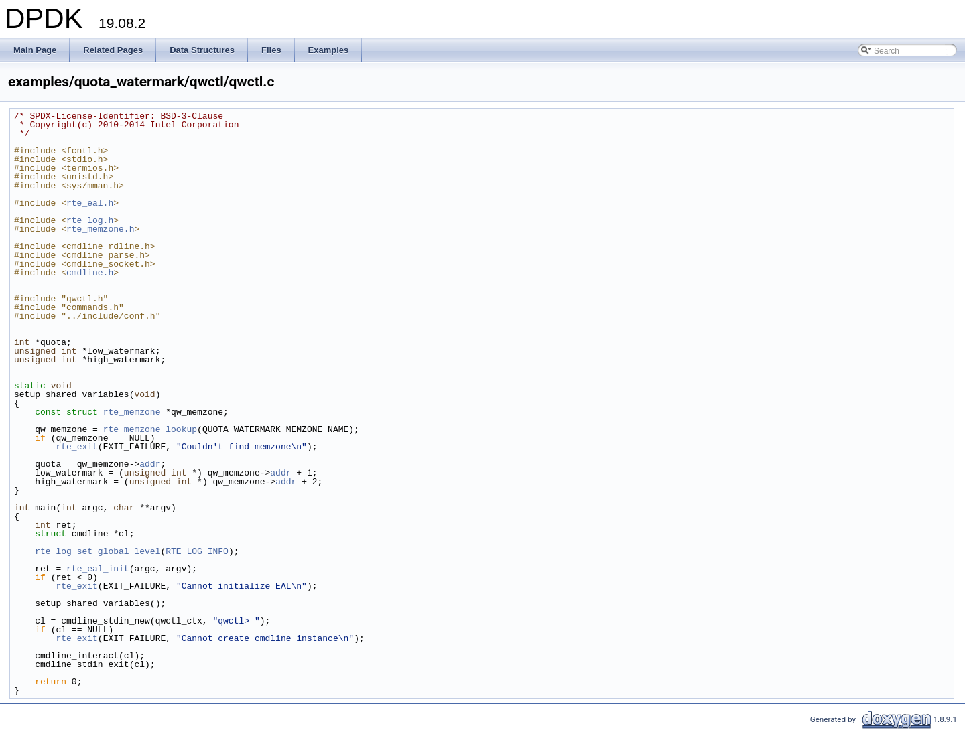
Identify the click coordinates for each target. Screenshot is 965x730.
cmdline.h (89, 273)
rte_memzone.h (100, 229)
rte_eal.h (89, 203)
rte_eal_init (97, 569)
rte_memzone (132, 412)
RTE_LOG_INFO (197, 551)
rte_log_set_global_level (97, 551)
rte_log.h (89, 220)
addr (149, 464)
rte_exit (76, 447)
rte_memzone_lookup (150, 429)
